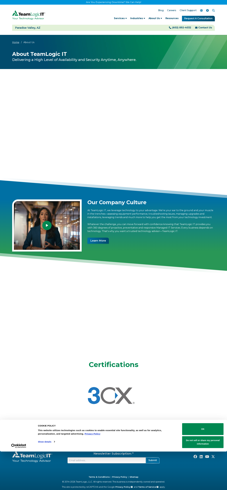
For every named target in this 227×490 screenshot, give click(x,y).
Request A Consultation (198, 18)
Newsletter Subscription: (113, 453)
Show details (44, 480)
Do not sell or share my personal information (203, 480)
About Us (155, 18)
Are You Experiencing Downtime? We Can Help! (113, 2)
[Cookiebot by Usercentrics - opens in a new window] (18, 484)
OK (203, 467)
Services (120, 18)
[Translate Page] (201, 10)
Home (15, 42)
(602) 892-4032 (181, 27)
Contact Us (205, 27)
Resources (172, 18)
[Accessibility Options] (207, 10)
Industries (137, 18)
